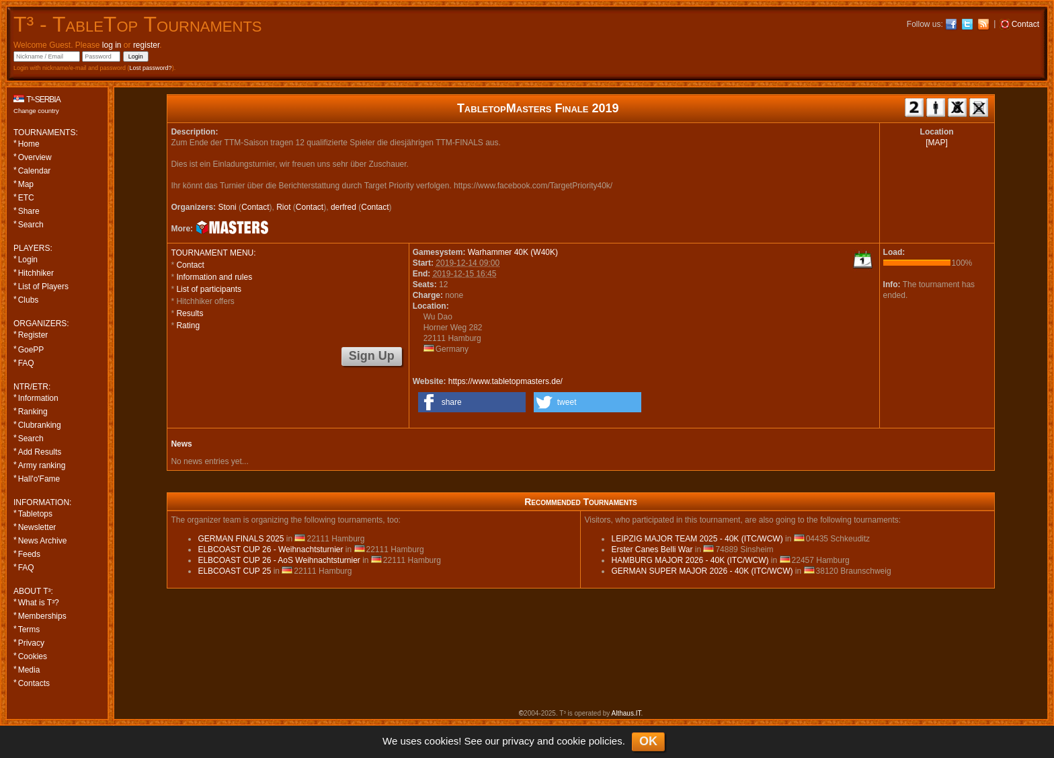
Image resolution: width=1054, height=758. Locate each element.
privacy (518, 741)
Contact (255, 207)
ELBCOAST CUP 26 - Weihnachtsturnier (270, 549)
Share (29, 211)
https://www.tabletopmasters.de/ (505, 381)
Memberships (42, 616)
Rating (188, 325)
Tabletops (35, 514)
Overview (35, 157)
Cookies (32, 656)
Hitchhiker (36, 273)
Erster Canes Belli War (651, 549)
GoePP (31, 349)
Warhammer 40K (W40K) (513, 252)
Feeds (29, 554)
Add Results (40, 452)
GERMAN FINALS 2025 (241, 538)
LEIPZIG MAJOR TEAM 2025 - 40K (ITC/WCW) (696, 538)
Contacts (34, 683)
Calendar (34, 171)
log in (112, 45)
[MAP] (937, 142)
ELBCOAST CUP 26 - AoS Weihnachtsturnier (279, 560)
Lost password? (151, 68)
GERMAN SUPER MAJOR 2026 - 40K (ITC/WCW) (702, 571)
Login (28, 259)
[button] (472, 402)
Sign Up (372, 356)
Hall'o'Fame (39, 479)
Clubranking (39, 425)
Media (29, 670)
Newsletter (37, 527)
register (146, 45)
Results (189, 313)
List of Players (43, 286)
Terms (29, 629)
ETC (26, 197)
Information (38, 398)
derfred (343, 207)
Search (31, 224)
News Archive (42, 540)
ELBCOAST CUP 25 (234, 571)
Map (26, 184)
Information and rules (214, 277)
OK (648, 741)
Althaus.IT (626, 713)
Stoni (227, 207)
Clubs (28, 300)
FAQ (26, 363)
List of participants (208, 289)
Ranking (33, 411)
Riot (283, 207)
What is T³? (38, 602)
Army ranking (42, 465)
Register (33, 335)
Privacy (31, 643)
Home (29, 144)
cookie (571, 741)
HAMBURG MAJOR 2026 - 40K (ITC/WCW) (689, 560)
